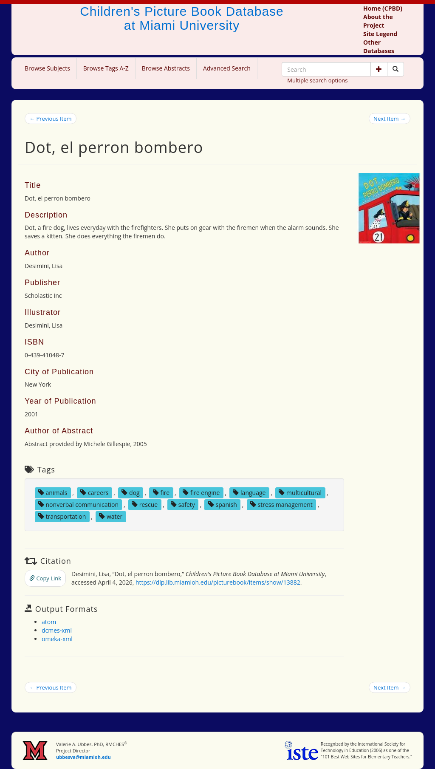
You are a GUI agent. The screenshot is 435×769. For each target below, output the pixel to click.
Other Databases (378, 46)
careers (94, 493)
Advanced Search (227, 68)
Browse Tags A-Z (106, 68)
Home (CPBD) (382, 8)
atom (49, 622)
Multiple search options (317, 80)
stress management (281, 504)
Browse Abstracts (166, 68)
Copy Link (45, 578)
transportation (62, 516)
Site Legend (380, 34)
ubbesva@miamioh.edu (83, 757)
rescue (145, 504)
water (110, 516)
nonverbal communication (78, 504)
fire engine (201, 493)
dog (130, 493)
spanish (222, 504)
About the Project (378, 21)
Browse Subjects (47, 68)
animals (53, 493)
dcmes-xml (57, 630)
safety (183, 504)
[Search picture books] (395, 69)
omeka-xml (57, 639)
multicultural (300, 493)
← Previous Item (50, 118)
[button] (378, 69)
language (249, 493)
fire (161, 493)
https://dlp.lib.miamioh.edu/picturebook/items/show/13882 (218, 582)
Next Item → (389, 118)
